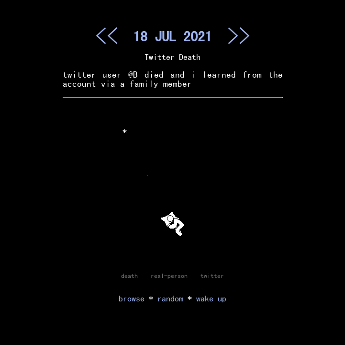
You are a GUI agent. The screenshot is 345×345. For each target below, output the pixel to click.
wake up (211, 298)
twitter (212, 275)
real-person (169, 275)
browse (132, 298)
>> (238, 35)
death (129, 275)
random (170, 298)
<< (106, 35)
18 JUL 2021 (172, 36)
